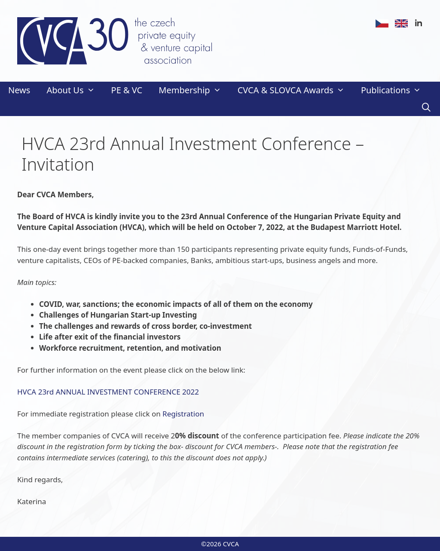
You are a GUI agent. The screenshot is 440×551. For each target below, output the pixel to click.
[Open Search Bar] (426, 107)
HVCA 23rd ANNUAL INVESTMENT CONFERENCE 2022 (108, 392)
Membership (194, 90)
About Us (74, 90)
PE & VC (127, 90)
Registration (183, 414)
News (19, 90)
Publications (395, 90)
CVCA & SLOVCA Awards (295, 90)
